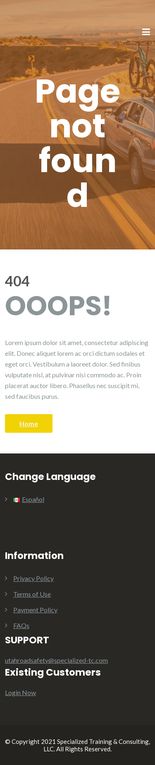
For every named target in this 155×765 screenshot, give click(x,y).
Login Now (20, 692)
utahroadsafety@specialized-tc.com (56, 660)
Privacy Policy (33, 578)
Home (28, 423)
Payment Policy (35, 610)
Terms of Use (32, 594)
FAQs (21, 625)
